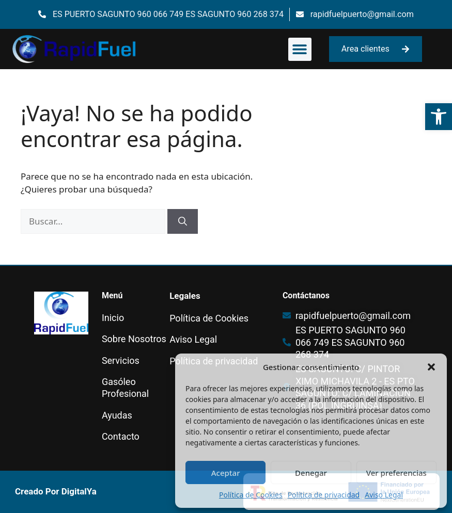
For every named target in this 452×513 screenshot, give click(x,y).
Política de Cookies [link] (251, 495)
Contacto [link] (120, 436)
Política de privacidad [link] (324, 495)
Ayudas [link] (117, 415)
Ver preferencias (396, 473)
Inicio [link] (113, 317)
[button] (431, 367)
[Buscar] (182, 221)
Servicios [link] (120, 360)
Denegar (311, 473)
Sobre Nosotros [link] (134, 338)
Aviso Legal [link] (384, 495)
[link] (438, 116)
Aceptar (225, 473)
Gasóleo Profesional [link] (125, 387)
